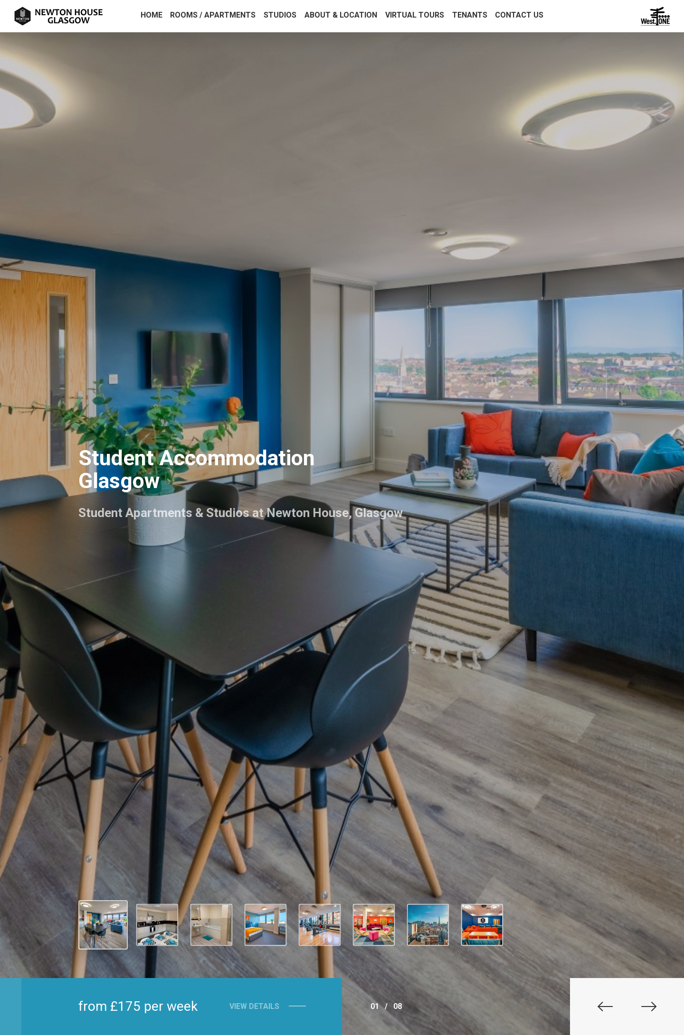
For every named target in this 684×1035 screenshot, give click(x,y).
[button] (598, 1006)
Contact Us (519, 14)
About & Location (340, 14)
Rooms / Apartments (213, 14)
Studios (280, 14)
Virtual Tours (414, 14)
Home (151, 14)
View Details (248, 1006)
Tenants (469, 14)
